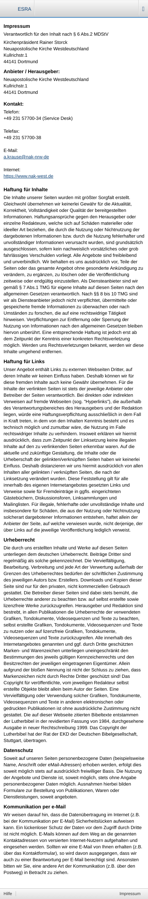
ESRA (24, 9)
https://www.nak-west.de (28, 176)
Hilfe (8, 893)
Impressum (130, 893)
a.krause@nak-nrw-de (26, 156)
